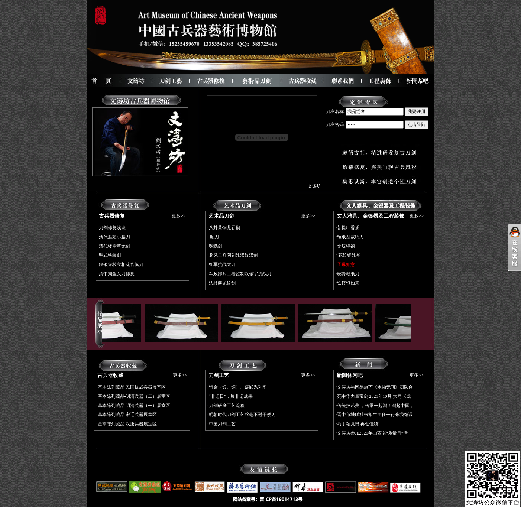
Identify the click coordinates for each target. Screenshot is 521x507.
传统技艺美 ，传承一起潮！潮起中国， (375, 405)
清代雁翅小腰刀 (114, 237)
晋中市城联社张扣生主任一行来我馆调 (375, 414)
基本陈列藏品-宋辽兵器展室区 (127, 414)
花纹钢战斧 (348, 255)
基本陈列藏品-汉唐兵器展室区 (127, 423)
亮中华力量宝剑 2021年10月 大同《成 (374, 396)
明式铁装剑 (110, 255)
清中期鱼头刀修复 (117, 273)
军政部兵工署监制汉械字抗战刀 (240, 273)
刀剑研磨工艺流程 (227, 405)
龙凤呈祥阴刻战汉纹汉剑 (233, 255)
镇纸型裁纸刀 (350, 237)
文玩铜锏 (346, 246)
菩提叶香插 (348, 227)
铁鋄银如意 (348, 283)
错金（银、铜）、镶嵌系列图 (238, 387)
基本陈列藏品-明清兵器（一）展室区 (134, 405)
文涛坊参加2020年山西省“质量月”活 (372, 433)
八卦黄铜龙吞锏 (224, 227)
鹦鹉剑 (215, 246)
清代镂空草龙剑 (114, 246)
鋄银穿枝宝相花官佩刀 (121, 264)
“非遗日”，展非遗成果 (231, 396)
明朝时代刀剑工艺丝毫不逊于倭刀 (242, 414)
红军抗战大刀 (222, 264)
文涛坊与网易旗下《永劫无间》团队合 (375, 387)
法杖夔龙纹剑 (222, 283)
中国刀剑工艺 (222, 423)
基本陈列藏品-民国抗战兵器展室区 (132, 387)
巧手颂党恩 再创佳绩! (358, 423)
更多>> (179, 215)
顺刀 (214, 237)
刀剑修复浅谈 (112, 227)
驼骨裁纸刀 (348, 273)
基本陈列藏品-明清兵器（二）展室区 (134, 396)
